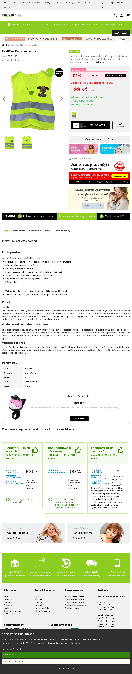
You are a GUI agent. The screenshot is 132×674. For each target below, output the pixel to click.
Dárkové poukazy (52, 24)
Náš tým (86, 24)
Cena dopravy (62, 230)
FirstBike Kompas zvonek (76, 605)
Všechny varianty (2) (99, 139)
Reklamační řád (11, 614)
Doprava (26, 2)
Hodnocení (35, 230)
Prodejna (48, 2)
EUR (7, 7)
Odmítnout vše (66, 668)
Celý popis (100, 62)
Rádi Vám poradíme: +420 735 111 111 (114, 5)
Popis (6, 230)
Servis (37, 2)
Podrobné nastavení (13, 661)
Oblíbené (39, 602)
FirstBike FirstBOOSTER (74, 596)
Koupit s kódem (115, 75)
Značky (16, 2)
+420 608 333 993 (105, 609)
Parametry (19, 230)
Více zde (79, 418)
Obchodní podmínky (13, 611)
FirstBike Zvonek (72, 608)
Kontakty (88, 2)
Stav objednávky (73, 2)
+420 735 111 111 (103, 604)
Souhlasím (8, 654)
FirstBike (15, 59)
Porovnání (39, 605)
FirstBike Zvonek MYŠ (79, 396)
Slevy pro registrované (111, 24)
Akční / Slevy (120, 33)
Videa (59, 2)
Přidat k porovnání (80, 158)
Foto (47, 230)
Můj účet (38, 599)
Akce (6, 2)
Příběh (65, 24)
